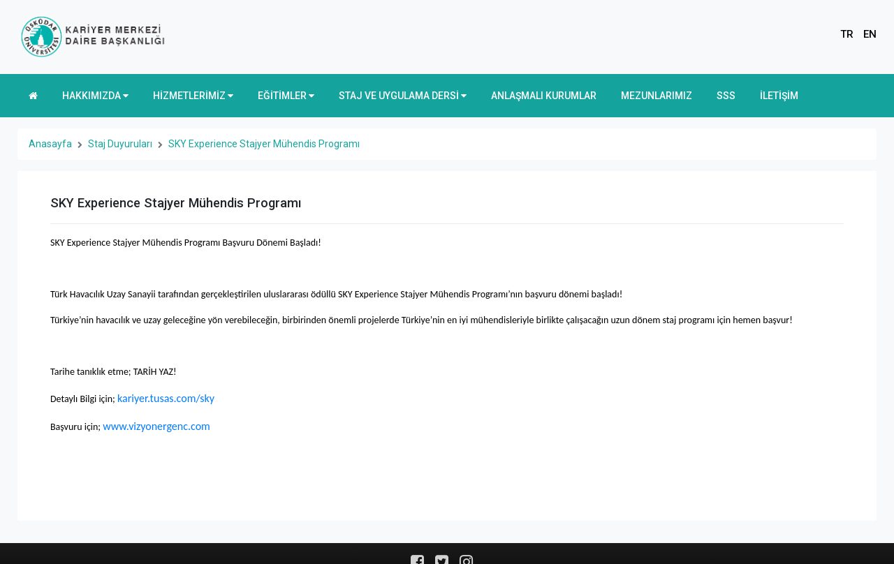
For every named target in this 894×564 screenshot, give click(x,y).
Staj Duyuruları (120, 143)
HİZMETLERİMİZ (193, 95)
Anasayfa (50, 143)
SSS (726, 95)
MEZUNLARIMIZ (656, 95)
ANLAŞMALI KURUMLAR (543, 95)
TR (846, 34)
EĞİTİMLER (286, 95)
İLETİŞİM (779, 95)
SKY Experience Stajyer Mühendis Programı (264, 143)
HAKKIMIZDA (95, 95)
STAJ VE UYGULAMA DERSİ (403, 95)
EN (870, 34)
